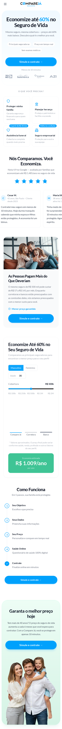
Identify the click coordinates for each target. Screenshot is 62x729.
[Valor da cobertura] (31, 390)
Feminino (30, 369)
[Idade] (20, 377)
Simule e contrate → (31, 61)
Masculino (16, 369)
